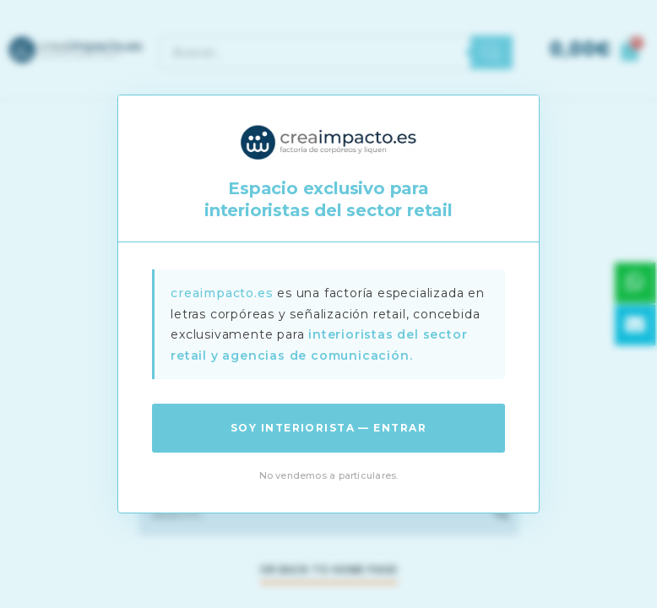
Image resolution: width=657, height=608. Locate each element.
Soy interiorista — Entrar (328, 427)
